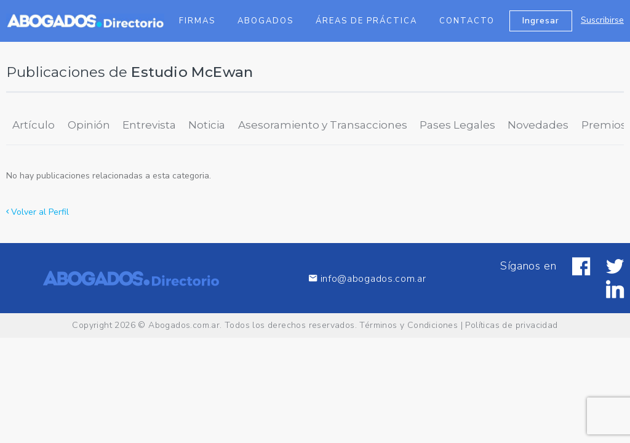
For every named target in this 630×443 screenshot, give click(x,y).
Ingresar (540, 20)
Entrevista (149, 125)
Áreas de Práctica (366, 20)
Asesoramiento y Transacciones (322, 125)
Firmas (197, 20)
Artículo (33, 125)
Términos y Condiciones (408, 325)
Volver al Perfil (37, 212)
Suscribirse (602, 20)
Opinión (89, 125)
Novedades (538, 125)
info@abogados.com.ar (367, 278)
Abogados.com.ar (184, 325)
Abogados (265, 20)
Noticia (206, 125)
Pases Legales (457, 125)
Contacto (467, 20)
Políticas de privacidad (511, 325)
